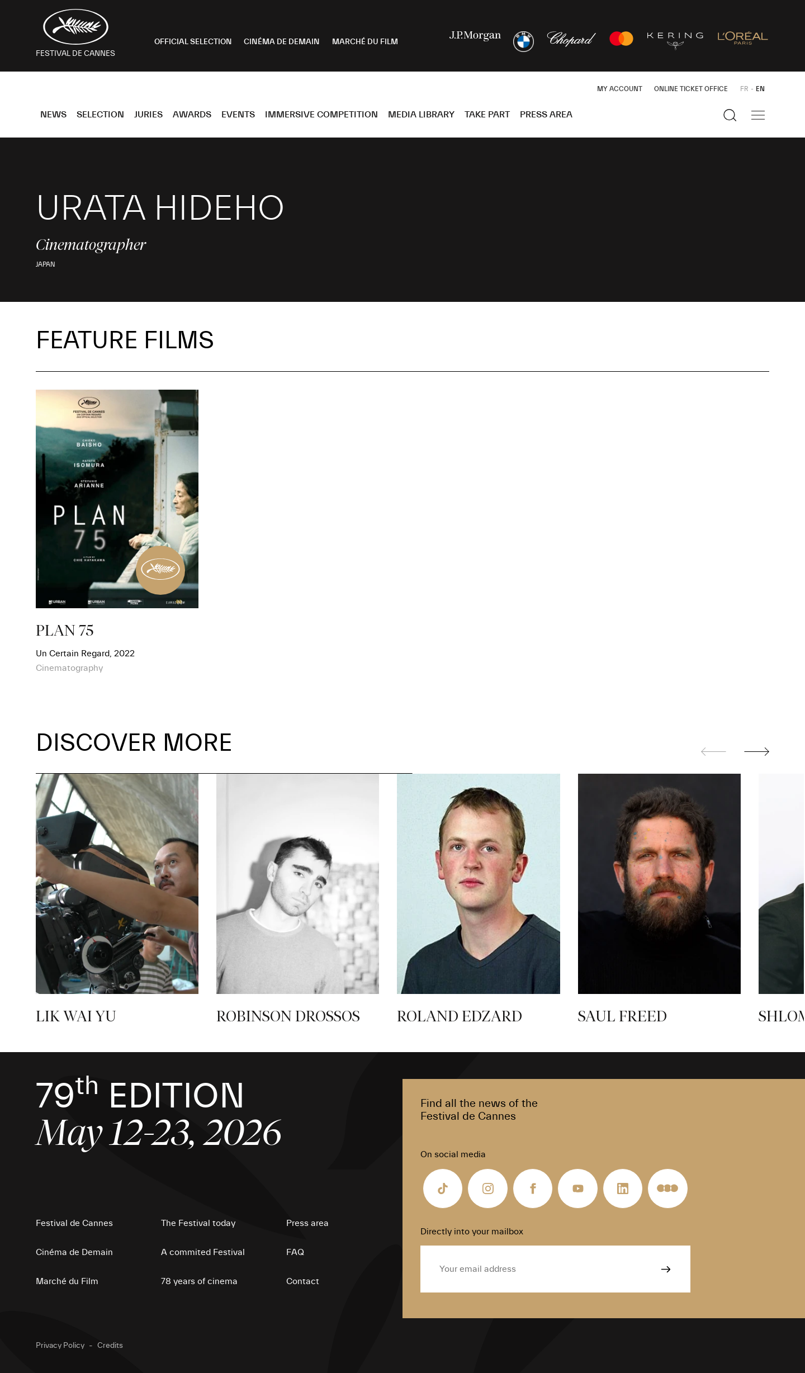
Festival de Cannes (74, 1223)
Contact (302, 1281)
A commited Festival (203, 1252)
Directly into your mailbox (471, 1232)
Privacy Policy (60, 1345)
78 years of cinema (199, 1281)
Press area (546, 115)
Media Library (421, 115)
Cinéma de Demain (74, 1252)
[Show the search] (730, 115)
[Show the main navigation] (758, 115)
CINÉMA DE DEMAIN (282, 41)
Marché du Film (67, 1281)
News (53, 115)
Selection (100, 115)
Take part (487, 115)
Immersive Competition (321, 115)
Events (238, 115)
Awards (192, 115)
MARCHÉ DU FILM (365, 41)
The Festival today (198, 1223)
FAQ (295, 1252)
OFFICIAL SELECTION (193, 41)
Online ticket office (691, 89)
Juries (148, 115)
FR (744, 89)
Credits (110, 1345)
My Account (619, 89)
